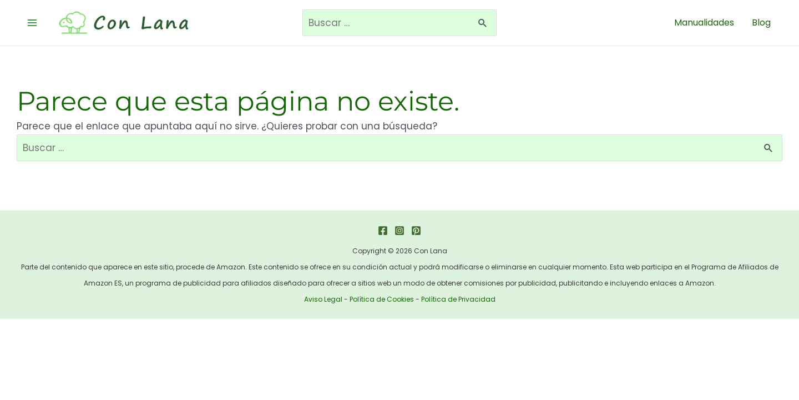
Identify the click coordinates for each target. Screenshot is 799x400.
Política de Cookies (382, 299)
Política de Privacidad (458, 299)
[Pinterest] (416, 231)
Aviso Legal (323, 299)
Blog (761, 22)
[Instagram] (399, 231)
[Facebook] (383, 231)
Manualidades (704, 22)
